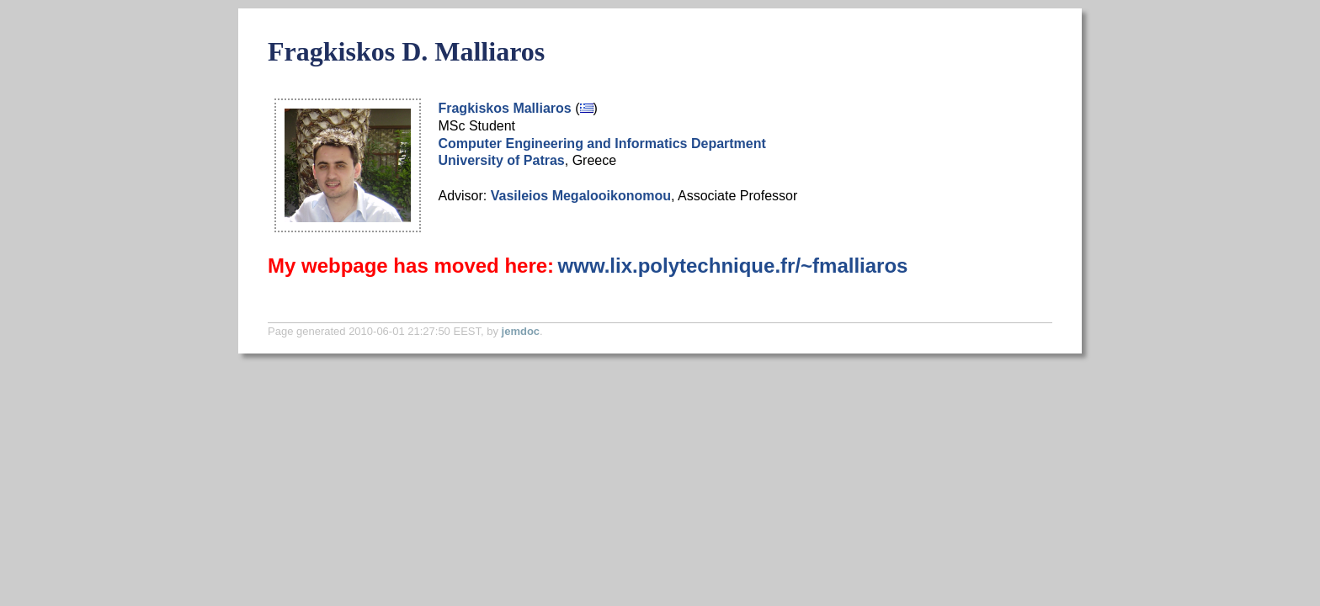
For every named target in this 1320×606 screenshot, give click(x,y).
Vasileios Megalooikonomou (581, 196)
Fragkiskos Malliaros (504, 108)
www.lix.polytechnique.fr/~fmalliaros (733, 265)
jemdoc (521, 331)
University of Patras (501, 160)
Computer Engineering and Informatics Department (601, 143)
